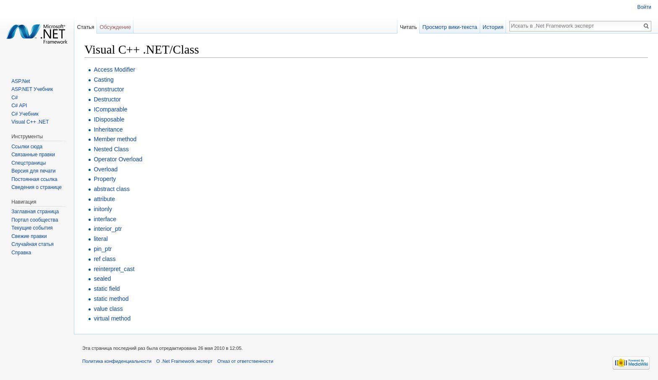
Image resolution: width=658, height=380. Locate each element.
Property (105, 179)
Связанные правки (33, 155)
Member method (115, 139)
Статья (85, 27)
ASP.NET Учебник (32, 89)
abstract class (112, 189)
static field (107, 288)
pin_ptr (103, 249)
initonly (103, 209)
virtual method (112, 318)
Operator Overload (118, 159)
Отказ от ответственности (245, 361)
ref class (104, 259)
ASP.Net (20, 81)
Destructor (107, 99)
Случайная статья (32, 244)
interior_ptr (108, 228)
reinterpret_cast (114, 269)
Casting (103, 79)
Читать (408, 27)
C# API (19, 106)
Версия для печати (33, 171)
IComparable (110, 109)
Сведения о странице (36, 187)
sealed (102, 278)
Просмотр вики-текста (449, 27)
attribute (104, 199)
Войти (644, 7)
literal (100, 238)
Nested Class (111, 149)
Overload (106, 169)
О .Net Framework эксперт (184, 361)
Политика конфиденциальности (116, 361)
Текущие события (31, 228)
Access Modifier (114, 69)
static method (111, 298)
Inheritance (108, 129)
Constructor (109, 89)
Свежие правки (29, 236)
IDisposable (109, 119)
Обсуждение (115, 27)
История (493, 27)
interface (105, 219)
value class (108, 308)
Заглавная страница (35, 212)
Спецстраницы (28, 163)
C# (14, 98)
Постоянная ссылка (34, 179)
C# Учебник (25, 114)
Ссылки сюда (26, 147)
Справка (21, 253)
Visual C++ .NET (30, 122)
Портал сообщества (34, 220)
